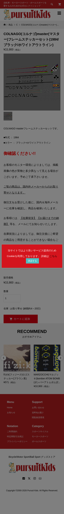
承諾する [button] (32, 261)
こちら (53, 256)
